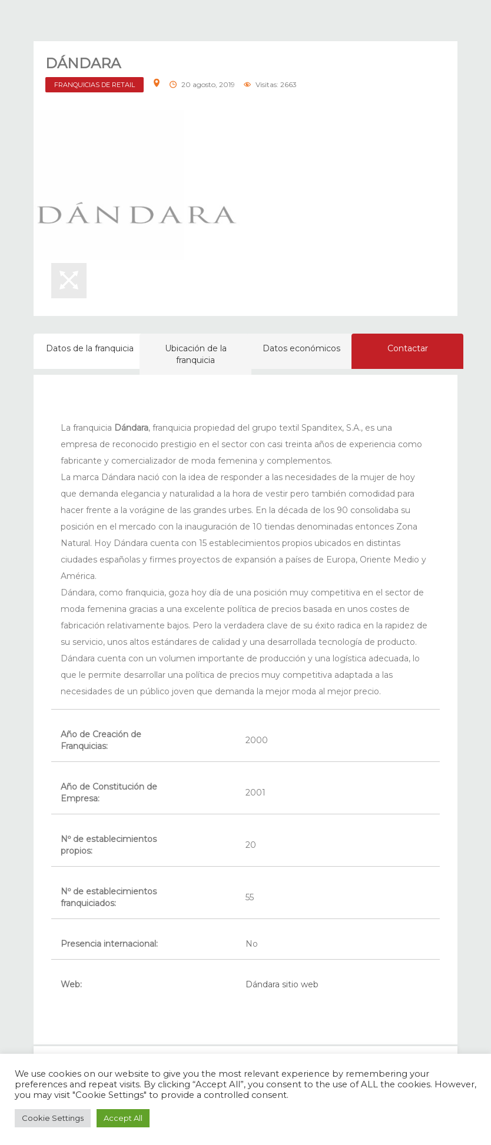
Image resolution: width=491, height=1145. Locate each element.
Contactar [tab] (407, 348)
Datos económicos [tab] (301, 348)
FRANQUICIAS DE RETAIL (94, 85)
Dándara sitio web (282, 984)
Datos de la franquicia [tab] (90, 348)
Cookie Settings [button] (53, 1118)
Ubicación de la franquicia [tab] (196, 354)
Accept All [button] (123, 1118)
